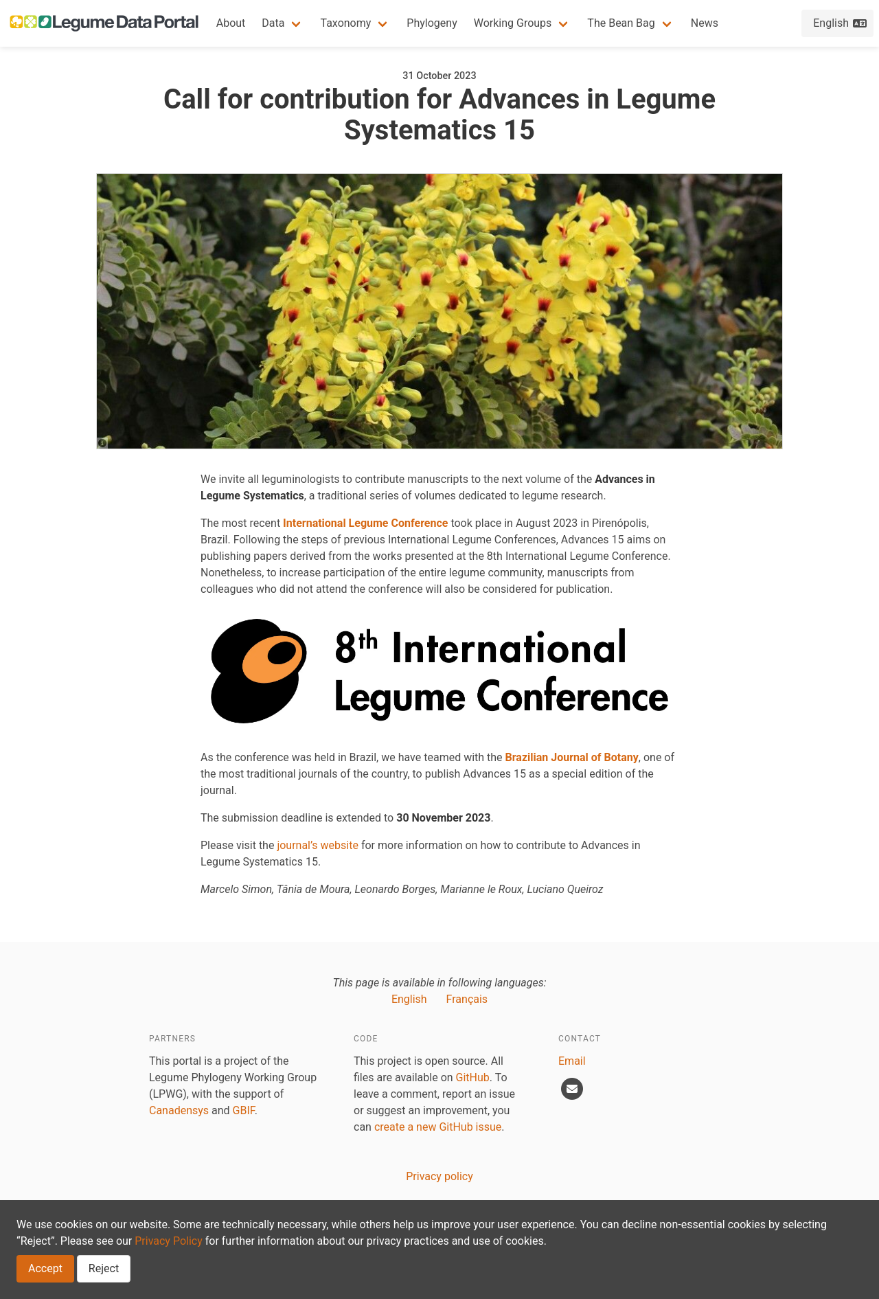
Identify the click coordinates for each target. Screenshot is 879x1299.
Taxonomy (345, 23)
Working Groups (513, 23)
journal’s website (317, 845)
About (231, 23)
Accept (45, 1268)
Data (273, 23)
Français (467, 999)
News (704, 23)
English (409, 999)
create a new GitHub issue (437, 1126)
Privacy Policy (169, 1240)
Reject (104, 1268)
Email (572, 1061)
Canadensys (179, 1110)
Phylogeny (432, 23)
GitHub (473, 1077)
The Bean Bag (620, 23)
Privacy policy (439, 1176)
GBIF (244, 1110)
